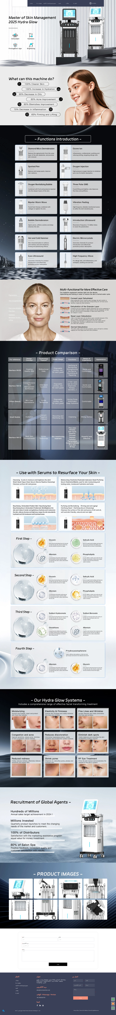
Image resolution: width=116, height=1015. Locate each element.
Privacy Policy (76, 1010)
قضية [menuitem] (60, 3)
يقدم (58, 964)
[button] (31, 3)
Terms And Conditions (84, 1010)
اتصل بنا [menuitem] (75, 3)
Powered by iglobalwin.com (94, 1010)
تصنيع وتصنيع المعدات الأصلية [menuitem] (49, 3)
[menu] (53, 3)
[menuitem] (31, 3)
